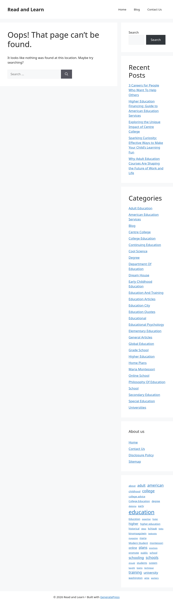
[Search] (66, 74)
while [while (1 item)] (146, 578)
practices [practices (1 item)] (153, 548)
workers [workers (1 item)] (155, 578)
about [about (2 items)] (132, 485)
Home (122, 9)
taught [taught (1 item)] (132, 568)
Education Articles (142, 299)
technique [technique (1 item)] (149, 568)
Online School (139, 375)
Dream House (139, 275)
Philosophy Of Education (147, 382)
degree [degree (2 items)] (156, 501)
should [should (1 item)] (132, 563)
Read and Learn (26, 9)
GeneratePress (110, 597)
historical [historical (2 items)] (134, 528)
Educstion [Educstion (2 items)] (134, 519)
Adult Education (140, 208)
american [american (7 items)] (155, 485)
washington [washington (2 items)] (136, 578)
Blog (137, 9)
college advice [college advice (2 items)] (137, 496)
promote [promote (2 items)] (134, 552)
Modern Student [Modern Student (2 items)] (138, 543)
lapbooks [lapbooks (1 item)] (152, 533)
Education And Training (146, 292)
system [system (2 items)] (153, 563)
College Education (142, 238)
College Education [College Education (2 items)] (139, 501)
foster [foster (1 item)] (155, 519)
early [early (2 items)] (141, 506)
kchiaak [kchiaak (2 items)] (152, 528)
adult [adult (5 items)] (141, 485)
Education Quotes (142, 312)
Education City (139, 305)
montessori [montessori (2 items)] (156, 543)
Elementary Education (145, 331)
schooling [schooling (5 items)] (136, 557)
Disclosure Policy (141, 455)
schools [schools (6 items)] (152, 557)
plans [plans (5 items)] (143, 547)
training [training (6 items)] (135, 572)
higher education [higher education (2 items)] (150, 524)
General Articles (140, 337)
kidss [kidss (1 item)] (161, 528)
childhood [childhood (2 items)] (134, 491)
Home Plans (138, 363)
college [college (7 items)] (148, 490)
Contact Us (154, 9)
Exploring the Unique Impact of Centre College (144, 127)
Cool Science (138, 251)
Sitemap (135, 461)
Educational (137, 318)
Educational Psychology (146, 324)
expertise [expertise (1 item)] (146, 519)
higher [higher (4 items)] (133, 523)
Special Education (142, 401)
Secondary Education (144, 394)
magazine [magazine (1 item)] (133, 538)
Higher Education (142, 356)
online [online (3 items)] (133, 548)
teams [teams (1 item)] (140, 568)
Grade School (139, 350)
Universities (137, 407)
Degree (134, 257)
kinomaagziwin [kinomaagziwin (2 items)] (137, 533)
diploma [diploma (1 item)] (132, 506)
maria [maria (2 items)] (143, 538)
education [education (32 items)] (141, 512)
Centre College (140, 232)
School (134, 388)
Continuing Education (145, 245)
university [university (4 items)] (151, 572)
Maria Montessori (142, 369)
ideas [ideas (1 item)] (143, 528)
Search (134, 32)
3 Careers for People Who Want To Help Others (144, 90)
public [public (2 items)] (144, 552)
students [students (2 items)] (142, 563)
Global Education (141, 343)
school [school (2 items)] (153, 552)
